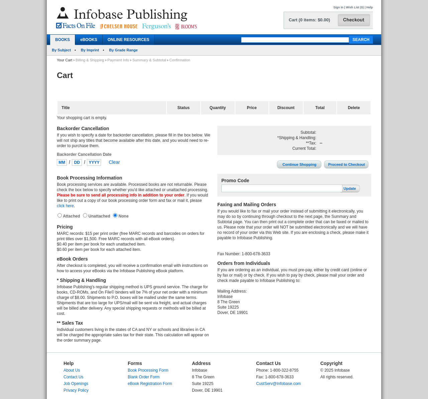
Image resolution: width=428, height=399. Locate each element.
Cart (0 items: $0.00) (309, 19)
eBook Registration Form (150, 383)
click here (65, 206)
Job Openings (76, 383)
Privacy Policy (76, 390)
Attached (72, 216)
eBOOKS (88, 39)
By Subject (61, 50)
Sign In (338, 7)
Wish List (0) (355, 7)
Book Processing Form (148, 370)
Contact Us (73, 377)
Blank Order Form (143, 377)
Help (369, 7)
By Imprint (90, 50)
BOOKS (62, 39)
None (122, 216)
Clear (114, 162)
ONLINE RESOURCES (128, 39)
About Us (72, 370)
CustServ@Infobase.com (278, 383)
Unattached (99, 216)
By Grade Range (123, 50)
